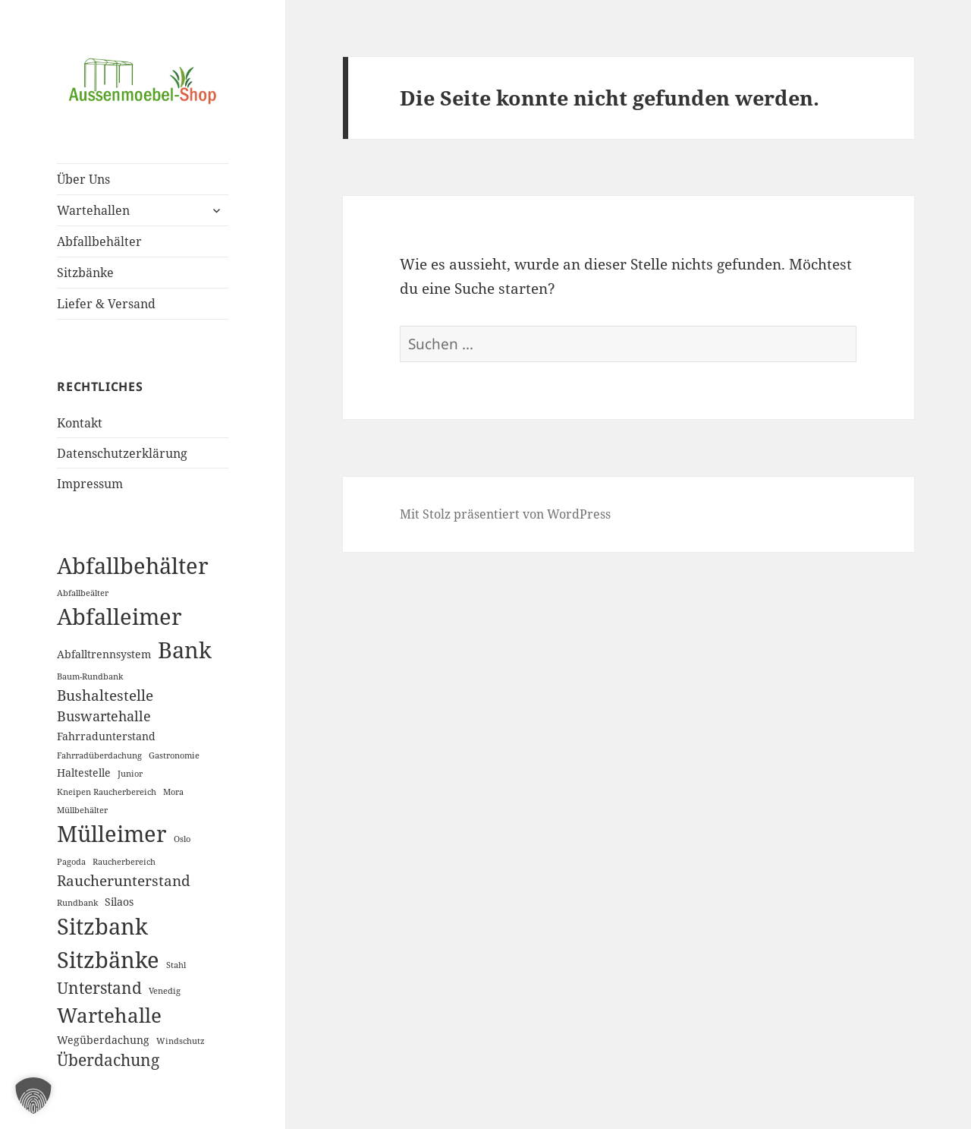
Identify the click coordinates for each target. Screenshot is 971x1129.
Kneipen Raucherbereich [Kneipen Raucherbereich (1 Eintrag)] (106, 792)
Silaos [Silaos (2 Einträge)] (119, 901)
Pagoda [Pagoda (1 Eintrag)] (71, 861)
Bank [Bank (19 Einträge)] (185, 649)
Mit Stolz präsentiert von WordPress (505, 514)
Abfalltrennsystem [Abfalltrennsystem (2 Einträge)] (104, 654)
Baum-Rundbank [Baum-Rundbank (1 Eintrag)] (90, 676)
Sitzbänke (85, 272)
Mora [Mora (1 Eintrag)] (173, 792)
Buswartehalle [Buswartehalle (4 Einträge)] (104, 716)
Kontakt (79, 423)
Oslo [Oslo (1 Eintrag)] (182, 839)
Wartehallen (93, 210)
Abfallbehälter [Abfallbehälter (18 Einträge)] (133, 565)
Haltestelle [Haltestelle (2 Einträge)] (84, 772)
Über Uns (83, 179)
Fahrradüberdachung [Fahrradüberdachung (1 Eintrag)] (99, 755)
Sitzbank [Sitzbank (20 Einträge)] (102, 926)
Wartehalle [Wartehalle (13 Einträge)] (109, 1015)
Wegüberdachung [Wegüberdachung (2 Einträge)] (103, 1040)
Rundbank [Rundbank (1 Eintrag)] (77, 902)
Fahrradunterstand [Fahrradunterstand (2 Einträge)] (106, 736)
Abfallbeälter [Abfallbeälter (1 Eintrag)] (82, 593)
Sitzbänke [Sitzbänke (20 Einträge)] (108, 960)
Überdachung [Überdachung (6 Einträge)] (108, 1060)
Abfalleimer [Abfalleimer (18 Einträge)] (119, 616)
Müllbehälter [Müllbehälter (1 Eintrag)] (82, 810)
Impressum (90, 483)
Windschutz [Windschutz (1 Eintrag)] (180, 1041)
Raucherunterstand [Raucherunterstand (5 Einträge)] (123, 880)
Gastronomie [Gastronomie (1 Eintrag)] (174, 755)
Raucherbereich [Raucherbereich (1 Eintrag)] (124, 861)
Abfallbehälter (99, 241)
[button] (33, 1095)
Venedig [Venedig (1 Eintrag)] (165, 991)
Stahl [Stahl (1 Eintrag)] (176, 965)
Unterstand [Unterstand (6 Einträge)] (99, 987)
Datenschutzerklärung (122, 453)
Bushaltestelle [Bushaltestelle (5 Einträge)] (105, 695)
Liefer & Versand (106, 303)
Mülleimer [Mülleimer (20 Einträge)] (112, 833)
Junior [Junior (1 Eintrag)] (130, 773)
